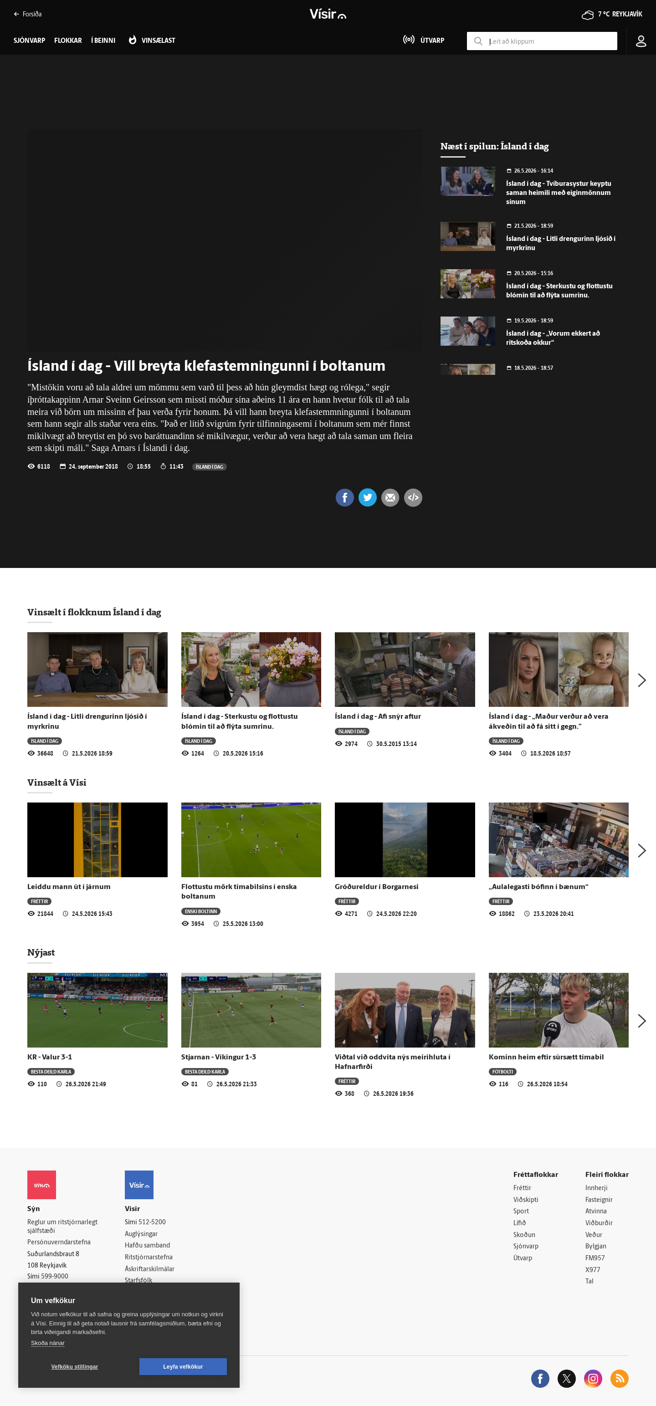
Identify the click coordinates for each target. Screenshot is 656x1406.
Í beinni (103, 41)
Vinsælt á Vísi (57, 782)
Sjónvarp (525, 1246)
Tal (589, 1281)
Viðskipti (525, 1200)
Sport (521, 1211)
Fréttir (39, 901)
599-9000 (54, 1276)
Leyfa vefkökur (183, 1367)
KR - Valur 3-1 (49, 1057)
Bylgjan (595, 1246)
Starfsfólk (138, 1281)
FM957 (595, 1258)
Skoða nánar (48, 1343)
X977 (592, 1270)
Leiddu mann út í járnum (69, 887)
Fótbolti (502, 1071)
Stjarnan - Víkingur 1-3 (218, 1057)
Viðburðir (599, 1223)
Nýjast (41, 952)
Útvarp (522, 1258)
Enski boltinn (201, 911)
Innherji (596, 1188)
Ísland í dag (209, 466)
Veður (593, 1235)
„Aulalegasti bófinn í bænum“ (539, 887)
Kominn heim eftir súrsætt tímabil (546, 1057)
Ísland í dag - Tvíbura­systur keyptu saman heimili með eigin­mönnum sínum (558, 193)
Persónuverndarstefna (59, 1242)
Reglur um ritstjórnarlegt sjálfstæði (62, 1227)
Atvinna (596, 1211)
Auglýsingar (141, 1234)
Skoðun (524, 1235)
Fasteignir (599, 1200)
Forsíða (27, 14)
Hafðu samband (147, 1245)
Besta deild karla (51, 1071)
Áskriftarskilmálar (149, 1269)
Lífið (519, 1223)
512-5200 (152, 1222)
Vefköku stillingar (74, 1367)
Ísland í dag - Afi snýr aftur (378, 717)
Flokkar (68, 41)
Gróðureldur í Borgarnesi (377, 887)
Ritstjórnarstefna (149, 1257)
